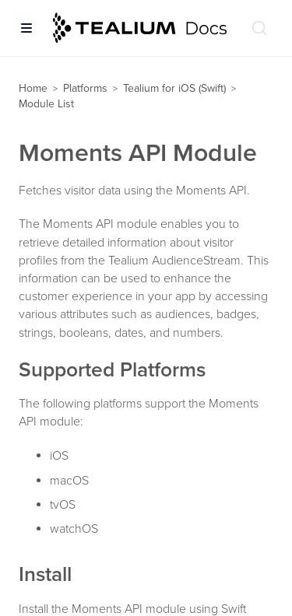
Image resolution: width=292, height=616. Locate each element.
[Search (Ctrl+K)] (259, 28)
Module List (46, 103)
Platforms (85, 88)
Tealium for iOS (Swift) (174, 88)
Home (33, 88)
